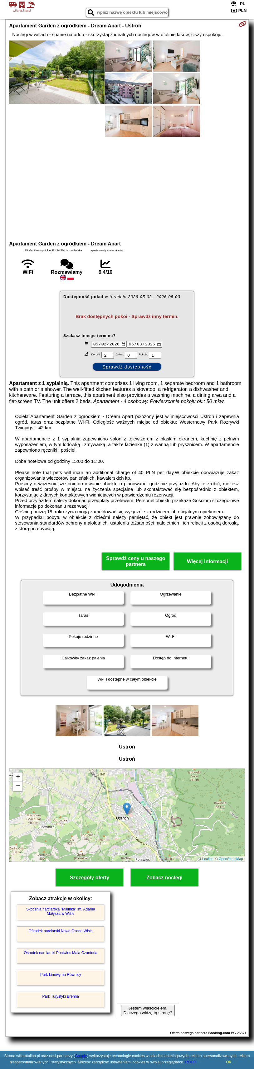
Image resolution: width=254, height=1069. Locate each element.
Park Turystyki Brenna (60, 996)
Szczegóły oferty (89, 877)
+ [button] (18, 777)
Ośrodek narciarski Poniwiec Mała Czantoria (60, 953)
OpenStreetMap (231, 859)
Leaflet (207, 859)
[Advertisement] (127, 187)
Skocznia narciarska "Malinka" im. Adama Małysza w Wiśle (60, 911)
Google (81, 1056)
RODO (190, 1062)
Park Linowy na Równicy (60, 974)
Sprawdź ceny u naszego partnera (135, 561)
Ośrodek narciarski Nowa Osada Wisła (61, 931)
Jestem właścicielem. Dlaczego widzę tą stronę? (148, 1010)
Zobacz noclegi (164, 877)
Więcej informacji (207, 561)
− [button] (18, 786)
